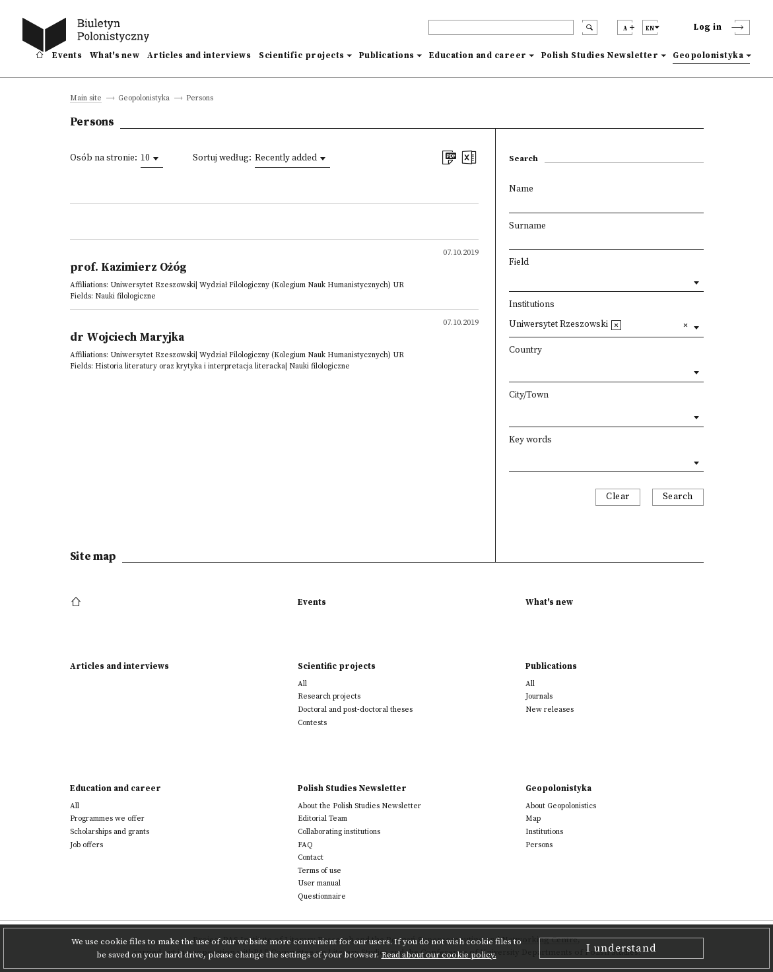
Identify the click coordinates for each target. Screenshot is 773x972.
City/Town (529, 395)
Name (521, 189)
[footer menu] (77, 602)
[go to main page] (88, 36)
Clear (618, 497)
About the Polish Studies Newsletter (359, 806)
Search (678, 497)
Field (519, 262)
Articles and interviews (199, 55)
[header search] (501, 27)
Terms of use (319, 871)
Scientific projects (302, 55)
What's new (114, 55)
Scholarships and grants (109, 832)
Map (533, 818)
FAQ (305, 845)
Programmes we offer (107, 818)
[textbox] (629, 324)
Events (67, 55)
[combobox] (152, 158)
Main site (86, 98)
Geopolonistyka (708, 55)
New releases (549, 709)
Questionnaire (322, 896)
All (302, 684)
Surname (527, 226)
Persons (539, 845)
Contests (312, 723)
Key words (530, 440)
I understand (621, 948)
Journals (539, 696)
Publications (387, 55)
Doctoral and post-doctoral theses (355, 709)
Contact (310, 857)
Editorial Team (322, 818)
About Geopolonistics (560, 806)
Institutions (532, 304)
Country (525, 350)
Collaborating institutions (339, 832)
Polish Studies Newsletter (600, 55)
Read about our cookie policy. (439, 955)
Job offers (86, 845)
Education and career (478, 55)
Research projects (329, 696)
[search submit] (589, 27)
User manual (319, 883)
